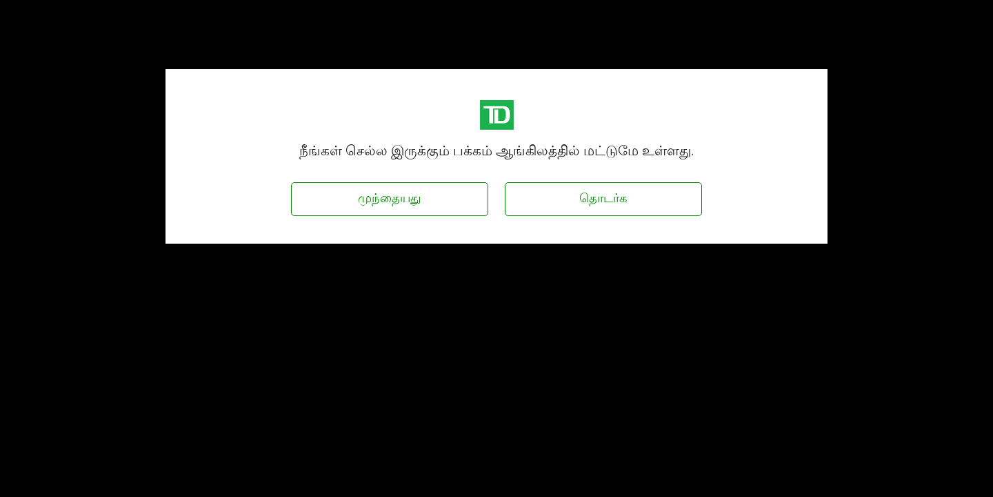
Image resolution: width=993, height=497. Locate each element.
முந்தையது (389, 197)
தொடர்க (603, 197)
